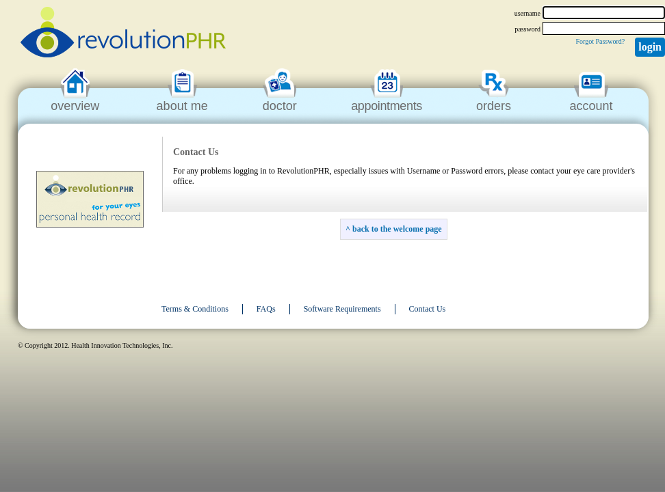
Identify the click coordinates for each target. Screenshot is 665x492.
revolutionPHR (123, 34)
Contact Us (427, 309)
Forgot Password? (600, 41)
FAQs (266, 309)
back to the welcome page (397, 229)
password (527, 29)
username (527, 13)
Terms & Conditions (195, 309)
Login (650, 47)
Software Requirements (342, 309)
